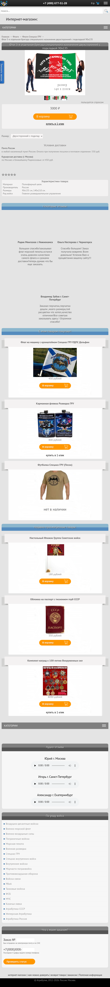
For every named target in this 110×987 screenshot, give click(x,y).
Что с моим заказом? (55, 930)
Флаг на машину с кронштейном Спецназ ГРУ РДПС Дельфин (55, 342)
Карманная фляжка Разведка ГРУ (55, 403)
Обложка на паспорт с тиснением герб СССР (55, 599)
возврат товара (58, 975)
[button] (106, 11)
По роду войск (55, 816)
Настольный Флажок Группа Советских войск (55, 537)
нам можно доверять (38, 975)
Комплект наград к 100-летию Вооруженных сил (55, 660)
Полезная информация (90, 975)
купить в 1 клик (55, 123)
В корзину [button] (43, 116)
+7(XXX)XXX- (19, 949)
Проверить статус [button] (17, 961)
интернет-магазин (17, 975)
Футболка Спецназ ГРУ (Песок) (55, 464)
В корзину (48, 385)
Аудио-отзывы (55, 747)
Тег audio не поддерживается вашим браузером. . (55, 765)
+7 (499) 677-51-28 (55, 3)
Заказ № (19, 940)
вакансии (72, 975)
